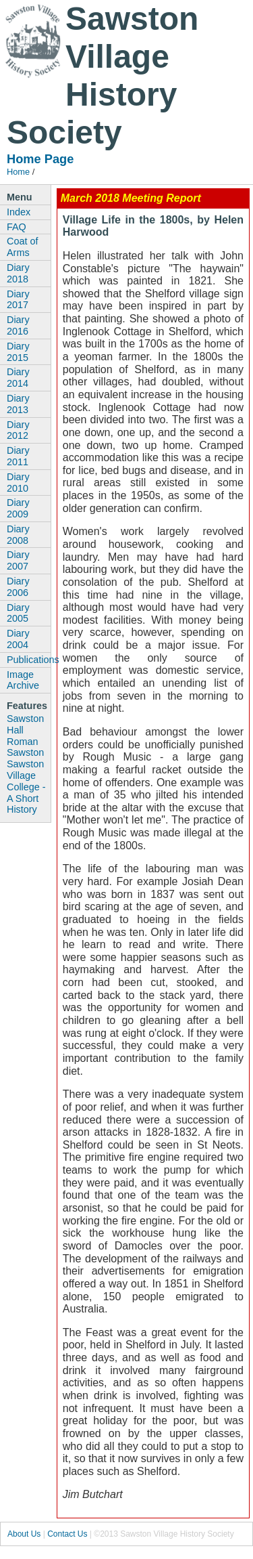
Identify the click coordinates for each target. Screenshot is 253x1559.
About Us (23, 1534)
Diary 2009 (18, 508)
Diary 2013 (18, 404)
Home (18, 172)
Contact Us (67, 1534)
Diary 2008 (18, 535)
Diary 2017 (18, 300)
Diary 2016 (18, 325)
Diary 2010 (18, 482)
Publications (29, 659)
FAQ (16, 226)
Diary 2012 (18, 430)
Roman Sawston (25, 747)
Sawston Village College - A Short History (26, 787)
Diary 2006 (18, 587)
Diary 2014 (18, 377)
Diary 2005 (18, 613)
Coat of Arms (22, 247)
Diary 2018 (18, 273)
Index (18, 212)
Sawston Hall (25, 724)
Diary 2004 (18, 639)
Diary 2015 (18, 352)
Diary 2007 (18, 560)
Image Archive (23, 680)
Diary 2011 (18, 456)
